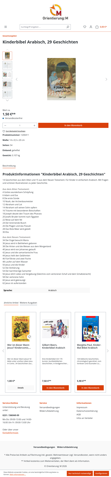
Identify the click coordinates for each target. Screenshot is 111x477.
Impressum (82, 407)
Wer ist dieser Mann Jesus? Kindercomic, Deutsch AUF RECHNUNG (18, 346)
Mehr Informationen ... (18, 474)
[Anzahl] (20, 125)
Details (21, 388)
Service (43, 403)
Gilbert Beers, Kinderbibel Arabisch (53, 346)
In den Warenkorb (73, 125)
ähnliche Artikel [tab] (11, 302)
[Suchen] (68, 27)
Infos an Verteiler (85, 418)
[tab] (9, 166)
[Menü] (6, 26)
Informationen (84, 403)
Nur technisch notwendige (79, 473)
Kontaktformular (10, 432)
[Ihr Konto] (91, 26)
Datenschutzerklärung (87, 411)
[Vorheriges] (16, 79)
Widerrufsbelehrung (49, 411)
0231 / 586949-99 (11, 415)
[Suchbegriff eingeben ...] (42, 27)
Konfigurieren (101, 473)
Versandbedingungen (50, 407)
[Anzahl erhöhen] (34, 125)
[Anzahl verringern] (5, 125)
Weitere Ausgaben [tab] (28, 302)
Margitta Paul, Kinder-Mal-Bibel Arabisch (89, 346)
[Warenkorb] (101, 27)
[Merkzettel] (85, 26)
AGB (79, 414)
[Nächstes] (106, 79)
